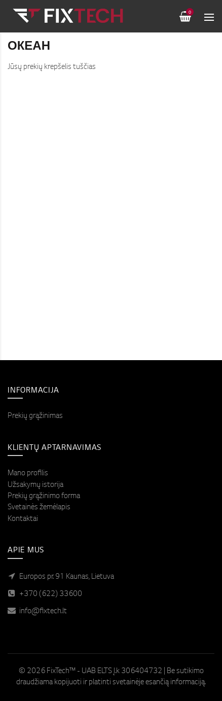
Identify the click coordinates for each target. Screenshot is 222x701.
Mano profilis (28, 474)
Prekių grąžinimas (35, 416)
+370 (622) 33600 (50, 594)
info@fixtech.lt (43, 612)
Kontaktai (23, 519)
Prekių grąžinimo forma (44, 497)
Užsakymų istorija (35, 485)
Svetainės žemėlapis (39, 508)
